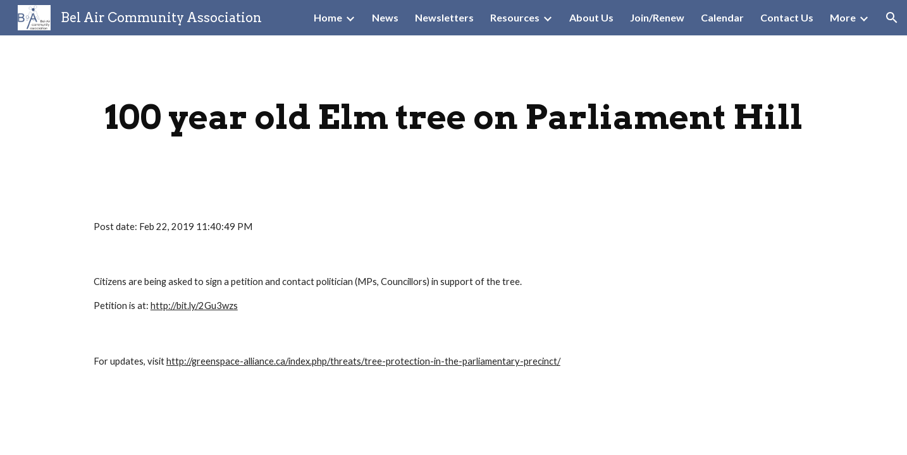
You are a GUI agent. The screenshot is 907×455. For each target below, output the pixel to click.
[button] (892, 18)
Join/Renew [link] (657, 17)
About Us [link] (591, 17)
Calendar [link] (722, 17)
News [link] (385, 17)
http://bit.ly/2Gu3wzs (194, 305)
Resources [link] (515, 17)
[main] (453, 117)
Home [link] (328, 17)
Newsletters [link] (444, 17)
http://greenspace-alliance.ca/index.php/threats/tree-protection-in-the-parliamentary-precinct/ (363, 361)
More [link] (843, 17)
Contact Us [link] (786, 17)
